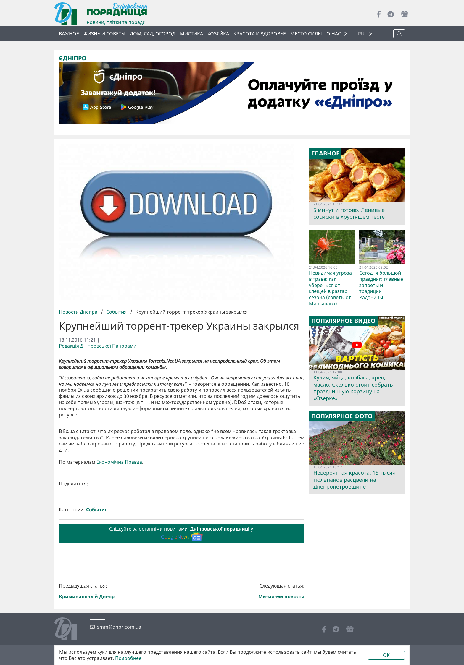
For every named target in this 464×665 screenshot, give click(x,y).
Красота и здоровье (259, 33)
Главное (325, 153)
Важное (69, 33)
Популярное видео (343, 321)
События (116, 312)
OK (386, 655)
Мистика (191, 33)
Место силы (306, 33)
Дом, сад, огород (152, 33)
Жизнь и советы (104, 33)
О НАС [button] (333, 33)
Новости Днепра (79, 312)
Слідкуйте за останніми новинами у (181, 633)
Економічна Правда (119, 562)
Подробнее (128, 658)
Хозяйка (218, 33)
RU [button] (362, 34)
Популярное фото (342, 416)
